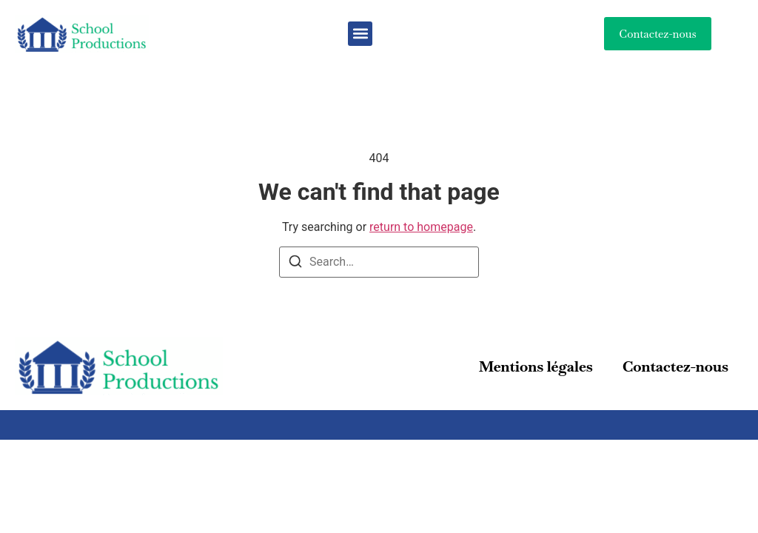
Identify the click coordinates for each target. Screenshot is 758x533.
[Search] (295, 264)
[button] (360, 33)
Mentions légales (536, 366)
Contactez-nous (675, 366)
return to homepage (421, 227)
